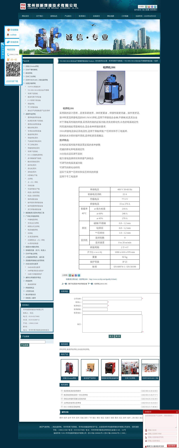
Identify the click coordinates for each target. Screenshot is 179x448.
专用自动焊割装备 (34, 131)
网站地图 (110, 16)
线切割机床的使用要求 (72, 397)
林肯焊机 (29, 73)
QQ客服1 (13, 35)
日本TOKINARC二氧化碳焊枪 (37, 80)
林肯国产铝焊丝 (90, 384)
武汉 (120, 423)
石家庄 (107, 423)
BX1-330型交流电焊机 (72, 413)
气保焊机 (46, 433)
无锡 (82, 423)
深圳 (86, 423)
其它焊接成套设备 (34, 209)
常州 (73, 423)
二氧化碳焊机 (56, 433)
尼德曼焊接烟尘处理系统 (35, 260)
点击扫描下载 (12, 81)
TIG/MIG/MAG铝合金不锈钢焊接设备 (138, 61)
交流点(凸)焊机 (33, 223)
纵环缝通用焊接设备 (35, 206)
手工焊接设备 (33, 107)
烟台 (94, 423)
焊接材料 (29, 281)
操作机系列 (32, 165)
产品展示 (68, 16)
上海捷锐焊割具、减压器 (35, 257)
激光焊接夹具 (31, 295)
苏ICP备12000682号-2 (112, 439)
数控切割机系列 (34, 162)
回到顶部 (135, 433)
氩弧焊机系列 (33, 134)
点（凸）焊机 (33, 182)
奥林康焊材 (32, 284)
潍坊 (98, 423)
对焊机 (30, 233)
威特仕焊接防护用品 (33, 278)
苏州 (77, 423)
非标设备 (31, 186)
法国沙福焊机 (31, 83)
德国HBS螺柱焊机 (32, 247)
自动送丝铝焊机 (83, 355)
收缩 (2, 50)
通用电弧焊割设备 (34, 117)
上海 (133, 423)
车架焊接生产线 (34, 189)
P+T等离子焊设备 (34, 100)
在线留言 (96, 16)
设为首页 (137, 10)
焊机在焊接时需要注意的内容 (75, 405)
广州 (90, 423)
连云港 (142, 423)
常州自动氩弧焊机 (85, 433)
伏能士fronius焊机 (32, 66)
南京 (137, 423)
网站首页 (25, 16)
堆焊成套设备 (33, 199)
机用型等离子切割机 (35, 121)
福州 (129, 423)
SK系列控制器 (33, 243)
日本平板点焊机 (32, 254)
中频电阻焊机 (33, 220)
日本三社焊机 (31, 77)
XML (123, 439)
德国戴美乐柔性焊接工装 (35, 213)
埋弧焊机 (31, 104)
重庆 (116, 423)
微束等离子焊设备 (34, 97)
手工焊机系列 (33, 145)
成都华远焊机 (31, 114)
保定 (102, 423)
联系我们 (153, 10)
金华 (69, 423)
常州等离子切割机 (116, 61)
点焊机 (30, 179)
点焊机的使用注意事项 (72, 409)
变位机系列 (32, 168)
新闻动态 (53, 16)
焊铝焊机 (63, 355)
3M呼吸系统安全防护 (36, 271)
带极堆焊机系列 (34, 148)
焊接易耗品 (30, 288)
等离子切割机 (33, 94)
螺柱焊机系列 (33, 128)
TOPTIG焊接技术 (34, 87)
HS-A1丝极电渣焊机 (35, 155)
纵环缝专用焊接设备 (35, 203)
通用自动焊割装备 (34, 124)
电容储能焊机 (33, 230)
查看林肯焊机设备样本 (109, 384)
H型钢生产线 (33, 175)
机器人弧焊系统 (34, 192)
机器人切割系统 (34, 196)
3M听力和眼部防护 (35, 274)
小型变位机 (30, 291)
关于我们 (39, 16)
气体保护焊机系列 (34, 141)
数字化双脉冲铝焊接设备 (77, 284)
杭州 (65, 423)
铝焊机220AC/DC (100, 284)
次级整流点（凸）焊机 (36, 240)
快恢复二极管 (31, 298)
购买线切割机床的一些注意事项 (76, 401)
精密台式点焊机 (34, 226)
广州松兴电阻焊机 (32, 216)
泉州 (124, 423)
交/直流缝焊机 (33, 237)
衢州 (61, 423)
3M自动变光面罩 (32, 264)
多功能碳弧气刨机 (34, 158)
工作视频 (124, 16)
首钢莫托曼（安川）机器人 (36, 250)
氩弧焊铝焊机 (72, 355)
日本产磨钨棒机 (32, 70)
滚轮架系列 (32, 172)
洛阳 (112, 423)
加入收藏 (145, 10)
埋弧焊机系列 (33, 138)
